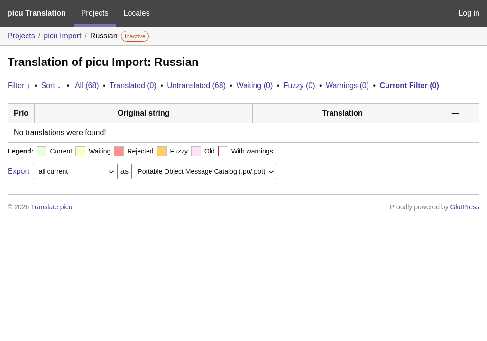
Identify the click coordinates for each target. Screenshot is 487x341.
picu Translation (37, 13)
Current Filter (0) (409, 85)
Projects (95, 13)
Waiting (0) (255, 85)
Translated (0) (133, 85)
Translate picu (51, 207)
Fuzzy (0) (299, 85)
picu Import (62, 36)
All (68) (87, 85)
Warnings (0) (347, 85)
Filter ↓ (19, 85)
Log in (469, 13)
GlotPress (464, 207)
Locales (136, 13)
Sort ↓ (51, 85)
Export (18, 171)
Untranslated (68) (196, 85)
